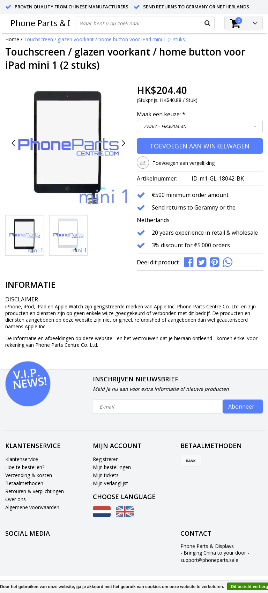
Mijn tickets (106, 475)
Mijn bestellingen (112, 467)
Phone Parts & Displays (54, 23)
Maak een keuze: (161, 114)
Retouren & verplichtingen (34, 491)
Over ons (15, 499)
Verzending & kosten (28, 475)
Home (12, 39)
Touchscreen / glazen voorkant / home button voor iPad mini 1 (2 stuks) (105, 39)
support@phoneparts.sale (209, 560)
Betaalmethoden (24, 483)
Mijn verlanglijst (110, 483)
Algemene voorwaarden (32, 507)
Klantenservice (21, 459)
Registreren (106, 459)
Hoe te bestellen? (24, 467)
